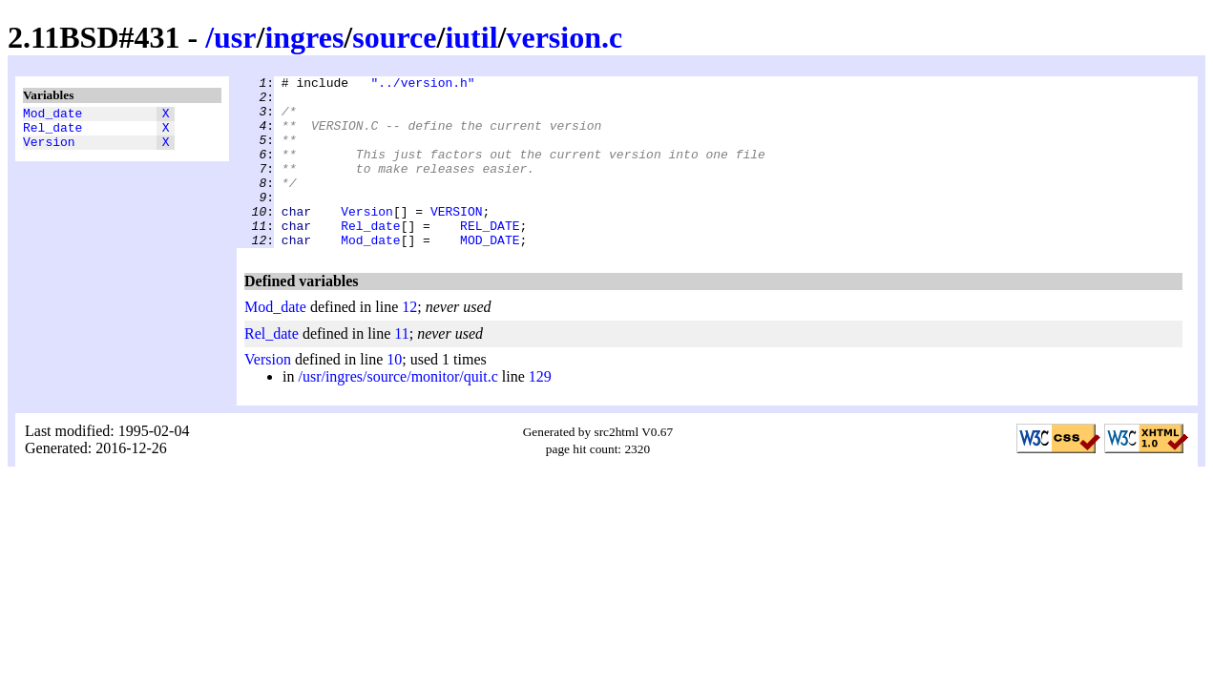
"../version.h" (422, 85)
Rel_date (52, 132)
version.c (564, 37)
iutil (471, 37)
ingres (304, 37)
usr (235, 37)
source (394, 37)
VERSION (456, 239)
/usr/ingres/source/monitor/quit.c (397, 411)
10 (394, 393)
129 (540, 411)
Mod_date (52, 115)
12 (409, 341)
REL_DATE (489, 256)
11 (401, 368)
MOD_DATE (489, 273)
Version (49, 149)
